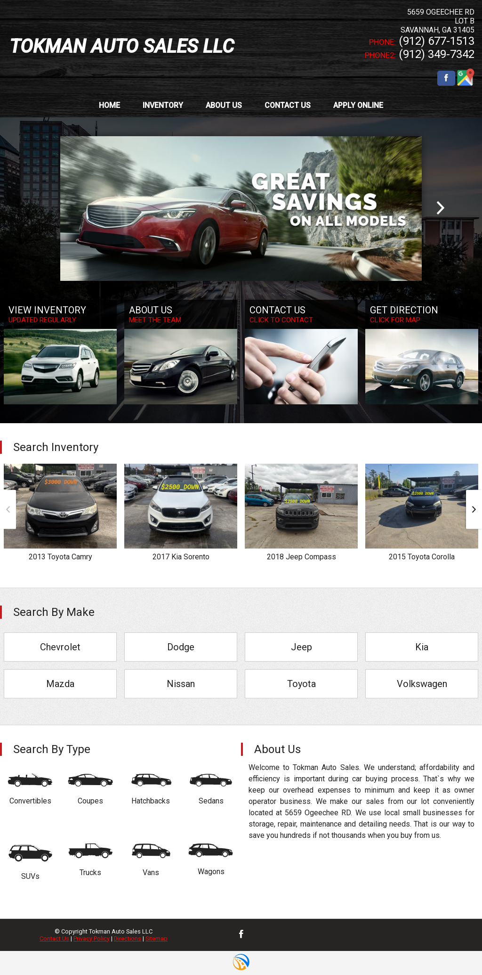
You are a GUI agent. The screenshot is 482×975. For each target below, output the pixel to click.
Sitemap (156, 938)
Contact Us (54, 938)
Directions (127, 938)
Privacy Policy (91, 938)
